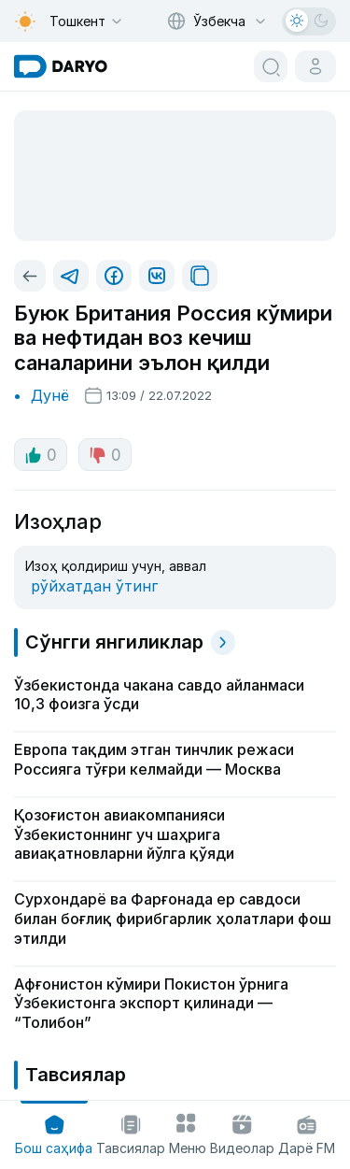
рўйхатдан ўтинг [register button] (94, 586)
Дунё (50, 395)
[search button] (270, 66)
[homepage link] (60, 66)
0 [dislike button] (105, 455)
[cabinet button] (315, 66)
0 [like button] (40, 455)
